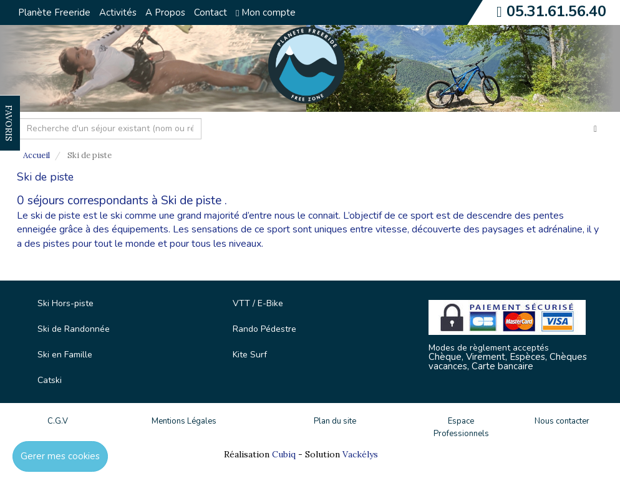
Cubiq (284, 454)
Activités (118, 12)
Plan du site (335, 421)
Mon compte (266, 12)
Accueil (36, 155)
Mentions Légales (184, 421)
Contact (210, 12)
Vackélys (360, 454)
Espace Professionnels (461, 428)
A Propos (165, 12)
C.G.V (57, 421)
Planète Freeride (54, 12)
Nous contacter (562, 421)
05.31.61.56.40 (556, 11)
